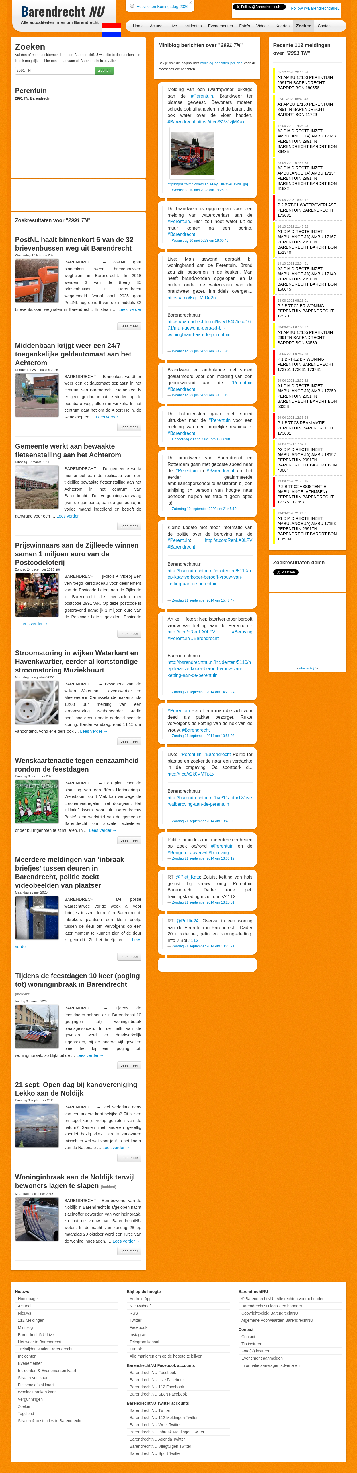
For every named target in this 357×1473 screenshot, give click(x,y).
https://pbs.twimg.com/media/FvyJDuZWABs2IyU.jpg (208, 184)
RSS (134, 1313)
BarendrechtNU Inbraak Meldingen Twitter (167, 1432)
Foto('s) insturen (255, 1351)
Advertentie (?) (308, 668)
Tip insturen (251, 1344)
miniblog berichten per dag (221, 63)
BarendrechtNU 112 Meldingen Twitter (164, 1417)
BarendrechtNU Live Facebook (157, 1379)
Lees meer (129, 326)
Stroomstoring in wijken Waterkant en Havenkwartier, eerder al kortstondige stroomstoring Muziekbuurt (76, 661)
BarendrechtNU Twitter (150, 1410)
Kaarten (283, 26)
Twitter (135, 1320)
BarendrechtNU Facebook (153, 1372)
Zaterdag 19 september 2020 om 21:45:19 (204, 509)
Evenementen (220, 26)
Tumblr (136, 1349)
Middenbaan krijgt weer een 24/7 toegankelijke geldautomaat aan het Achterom (73, 354)
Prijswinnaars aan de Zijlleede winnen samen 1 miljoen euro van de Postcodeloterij (77, 553)
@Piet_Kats (188, 877)
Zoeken (303, 25)
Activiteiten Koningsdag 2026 (163, 6)
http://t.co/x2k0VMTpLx (191, 774)
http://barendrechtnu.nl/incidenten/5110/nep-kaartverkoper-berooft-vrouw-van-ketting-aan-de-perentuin (209, 577)
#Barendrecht (181, 121)
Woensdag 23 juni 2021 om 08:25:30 (200, 351)
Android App (140, 1298)
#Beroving (242, 631)
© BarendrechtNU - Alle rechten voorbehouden (283, 1298)
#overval (198, 852)
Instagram (138, 1334)
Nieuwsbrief (140, 1306)
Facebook (138, 1327)
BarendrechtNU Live (36, 1334)
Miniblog (25, 1327)
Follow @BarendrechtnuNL (315, 8)
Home (138, 26)
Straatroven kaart (33, 1377)
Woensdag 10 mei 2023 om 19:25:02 (200, 190)
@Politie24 (187, 920)
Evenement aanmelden (262, 1358)
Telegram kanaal (144, 1342)
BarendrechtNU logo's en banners (271, 1306)
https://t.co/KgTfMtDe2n (192, 297)
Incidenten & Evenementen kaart (47, 1370)
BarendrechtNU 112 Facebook (157, 1387)
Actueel (156, 26)
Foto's (244, 26)
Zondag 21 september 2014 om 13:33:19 (203, 858)
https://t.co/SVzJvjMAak (220, 121)
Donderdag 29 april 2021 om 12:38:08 (201, 439)
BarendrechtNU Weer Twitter (155, 1424)
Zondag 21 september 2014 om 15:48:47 (203, 600)
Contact (324, 26)
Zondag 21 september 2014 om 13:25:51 (203, 902)
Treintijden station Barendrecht (45, 1349)
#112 (193, 940)
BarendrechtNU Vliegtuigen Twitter (160, 1446)
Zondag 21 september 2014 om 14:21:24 (203, 692)
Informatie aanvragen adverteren (270, 1365)
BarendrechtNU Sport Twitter (155, 1453)
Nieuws (24, 1313)
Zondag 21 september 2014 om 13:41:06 (203, 821)
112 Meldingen (31, 1320)
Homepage (28, 1298)
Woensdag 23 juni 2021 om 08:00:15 (200, 395)
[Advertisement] (78, 195)
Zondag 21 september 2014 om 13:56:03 (203, 736)
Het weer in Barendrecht (39, 1342)
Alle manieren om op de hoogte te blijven (166, 1356)
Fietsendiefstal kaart (36, 1385)
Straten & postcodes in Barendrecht (49, 1420)
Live (173, 26)
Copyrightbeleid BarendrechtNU (269, 1313)
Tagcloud (26, 1413)
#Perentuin (202, 96)
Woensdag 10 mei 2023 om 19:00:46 (200, 241)
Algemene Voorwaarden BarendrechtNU (277, 1320)
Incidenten (192, 26)
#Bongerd (178, 852)
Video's (262, 26)
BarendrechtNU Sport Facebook (158, 1394)
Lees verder (109, 417)
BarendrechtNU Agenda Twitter (157, 1439)
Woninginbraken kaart (37, 1392)
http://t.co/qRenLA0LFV (228, 540)
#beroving (219, 852)
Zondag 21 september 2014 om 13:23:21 (203, 946)
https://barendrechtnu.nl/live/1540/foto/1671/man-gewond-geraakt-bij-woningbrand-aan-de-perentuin (209, 328)
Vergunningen (30, 1399)
